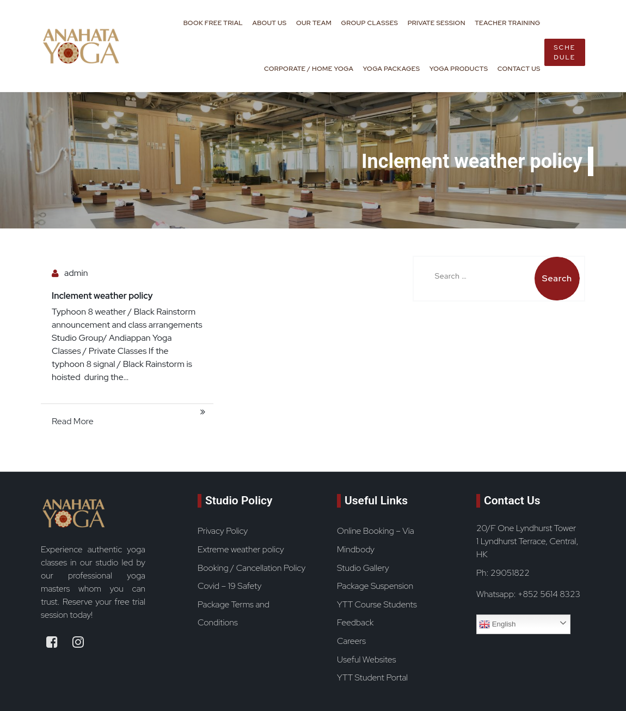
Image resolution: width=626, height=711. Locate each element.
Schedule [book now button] (564, 52)
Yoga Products (458, 68)
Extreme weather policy (241, 549)
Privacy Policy (223, 531)
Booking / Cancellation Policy (251, 568)
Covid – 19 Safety (229, 586)
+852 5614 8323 (549, 594)
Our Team (314, 23)
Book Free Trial (213, 23)
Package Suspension (375, 586)
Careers (351, 641)
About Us (269, 23)
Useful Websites (366, 659)
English (497, 624)
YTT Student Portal (372, 677)
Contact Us (519, 68)
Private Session (436, 23)
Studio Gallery (363, 568)
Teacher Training (507, 23)
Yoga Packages (391, 68)
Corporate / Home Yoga (308, 68)
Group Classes (369, 23)
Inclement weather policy (102, 296)
